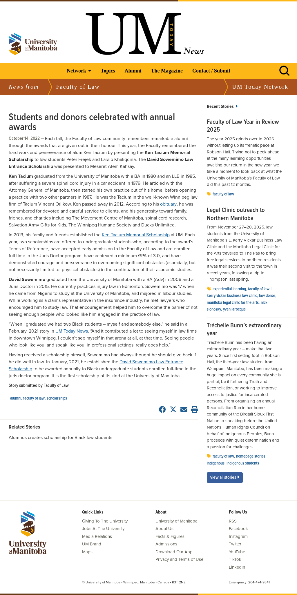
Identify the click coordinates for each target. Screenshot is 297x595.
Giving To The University (105, 521)
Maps (87, 551)
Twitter (235, 544)
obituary (168, 204)
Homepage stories (250, 456)
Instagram (238, 536)
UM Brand (91, 544)
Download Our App (174, 551)
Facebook (238, 528)
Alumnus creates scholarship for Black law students (60, 437)
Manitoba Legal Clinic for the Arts (233, 303)
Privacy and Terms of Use (179, 559)
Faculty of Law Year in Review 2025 (243, 126)
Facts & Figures (169, 536)
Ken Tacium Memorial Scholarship (136, 235)
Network (76, 71)
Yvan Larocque (234, 309)
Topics (108, 71)
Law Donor (267, 296)
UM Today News (71, 331)
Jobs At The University (103, 528)
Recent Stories (222, 106)
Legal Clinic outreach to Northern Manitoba (236, 214)
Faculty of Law (34, 398)
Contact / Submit (211, 71)
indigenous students (243, 463)
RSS (233, 521)
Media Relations (97, 536)
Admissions (166, 544)
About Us (164, 528)
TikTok (235, 559)
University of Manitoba (176, 521)
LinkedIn (237, 567)
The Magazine (167, 71)
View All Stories (224, 477)
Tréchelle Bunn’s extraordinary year (244, 330)
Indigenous (215, 463)
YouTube (237, 551)
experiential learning (229, 289)
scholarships (57, 398)
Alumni (132, 71)
